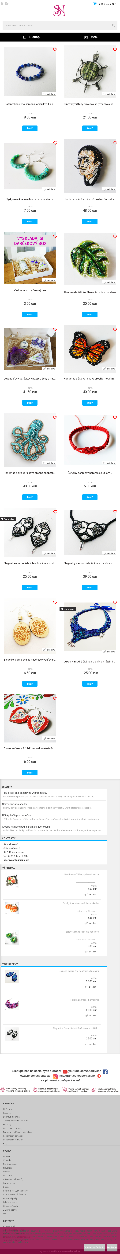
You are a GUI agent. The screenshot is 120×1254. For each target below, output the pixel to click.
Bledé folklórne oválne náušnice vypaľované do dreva (30, 659)
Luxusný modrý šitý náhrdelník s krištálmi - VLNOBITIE (90, 661)
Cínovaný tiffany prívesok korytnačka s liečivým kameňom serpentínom (90, 104)
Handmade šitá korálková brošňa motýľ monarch (90, 378)
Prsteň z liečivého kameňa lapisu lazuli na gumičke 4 (30, 104)
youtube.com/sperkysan (84, 1071)
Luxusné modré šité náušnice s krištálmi (79, 971)
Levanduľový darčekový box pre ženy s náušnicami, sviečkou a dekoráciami (30, 378)
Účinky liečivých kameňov (16, 815)
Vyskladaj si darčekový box (30, 290)
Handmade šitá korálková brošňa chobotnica (30, 472)
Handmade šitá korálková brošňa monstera (90, 292)
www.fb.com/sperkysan (35, 1075)
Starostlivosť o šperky (14, 804)
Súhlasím (112, 1247)
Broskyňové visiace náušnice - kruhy (81, 903)
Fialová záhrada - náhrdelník (85, 1000)
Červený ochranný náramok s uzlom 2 (90, 472)
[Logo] (60, 10)
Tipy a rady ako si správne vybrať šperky (24, 792)
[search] (113, 25)
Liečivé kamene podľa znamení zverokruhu (26, 826)
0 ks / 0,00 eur (107, 3)
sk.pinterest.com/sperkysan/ (60, 1080)
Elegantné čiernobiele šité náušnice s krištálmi (76, 1028)
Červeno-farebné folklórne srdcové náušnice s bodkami (30, 748)
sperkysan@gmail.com (16, 860)
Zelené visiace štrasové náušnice (82, 931)
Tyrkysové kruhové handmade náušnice (30, 199)
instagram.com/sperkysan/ (77, 1075)
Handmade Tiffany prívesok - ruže (81, 874)
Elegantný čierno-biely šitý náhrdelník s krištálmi (90, 563)
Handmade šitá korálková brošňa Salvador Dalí (90, 199)
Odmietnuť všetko (94, 1247)
